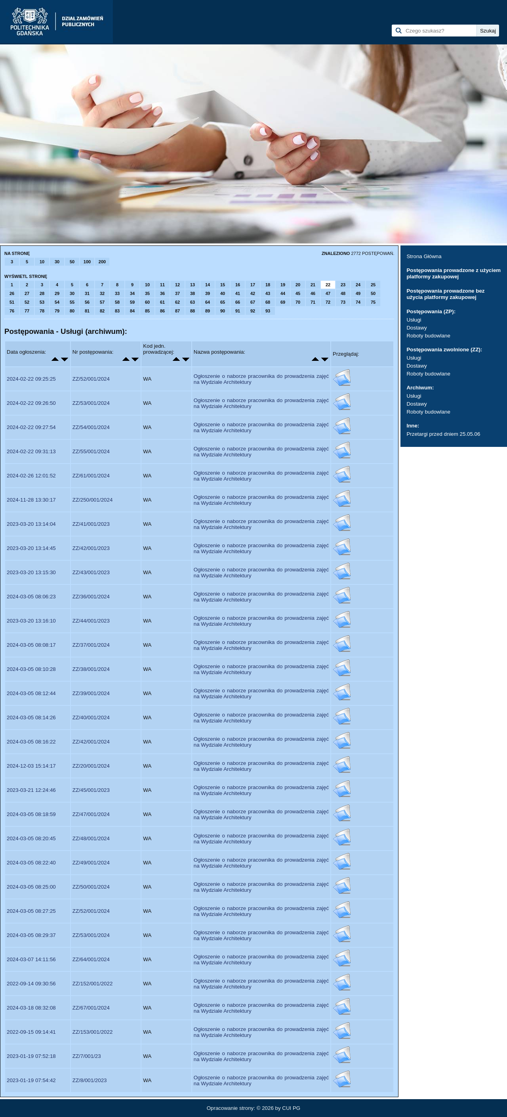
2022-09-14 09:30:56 (31, 984)
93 (267, 310)
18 (267, 284)
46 (313, 293)
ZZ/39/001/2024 (91, 693)
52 (27, 302)
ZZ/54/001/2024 (91, 427)
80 (72, 310)
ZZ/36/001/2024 (91, 597)
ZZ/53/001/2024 (91, 403)
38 (192, 293)
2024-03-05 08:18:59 (31, 814)
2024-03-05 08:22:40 (31, 863)
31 (87, 293)
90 (222, 310)
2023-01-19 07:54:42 (31, 1080)
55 (72, 302)
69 (282, 302)
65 (222, 302)
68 (267, 302)
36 (162, 293)
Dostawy (416, 328)
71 (313, 302)
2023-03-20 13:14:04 (31, 524)
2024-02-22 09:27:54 (31, 427)
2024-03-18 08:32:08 (31, 1008)
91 (237, 310)
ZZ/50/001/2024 (91, 887)
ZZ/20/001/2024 (91, 766)
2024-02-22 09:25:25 (31, 379)
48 (343, 293)
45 (297, 293)
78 (42, 310)
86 (162, 310)
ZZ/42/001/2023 (91, 548)
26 (12, 293)
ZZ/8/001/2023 (89, 1080)
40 (222, 293)
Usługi (413, 320)
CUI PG (291, 1108)
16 (237, 284)
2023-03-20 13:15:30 (31, 572)
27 (27, 293)
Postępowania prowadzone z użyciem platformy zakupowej (453, 273)
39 (207, 293)
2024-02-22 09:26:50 (31, 403)
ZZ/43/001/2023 (91, 572)
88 (192, 310)
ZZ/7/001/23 (86, 1056)
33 (117, 293)
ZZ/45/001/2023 (91, 790)
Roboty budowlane (428, 336)
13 (192, 284)
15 (222, 284)
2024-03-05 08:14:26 (31, 717)
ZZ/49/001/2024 (91, 863)
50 (72, 261)
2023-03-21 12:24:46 (31, 790)
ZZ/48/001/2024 (91, 838)
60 (147, 302)
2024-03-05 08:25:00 (31, 887)
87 (177, 310)
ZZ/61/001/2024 (91, 476)
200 (102, 261)
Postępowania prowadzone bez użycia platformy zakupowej (445, 294)
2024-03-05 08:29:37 (31, 935)
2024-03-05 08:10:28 (31, 669)
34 (132, 293)
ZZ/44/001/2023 (91, 621)
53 (42, 302)
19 (282, 284)
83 (117, 310)
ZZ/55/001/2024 (91, 451)
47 (328, 293)
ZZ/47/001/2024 (91, 814)
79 (57, 310)
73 (343, 302)
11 (162, 284)
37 (177, 293)
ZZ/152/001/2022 (92, 984)
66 (237, 302)
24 (358, 284)
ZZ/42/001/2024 (91, 742)
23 (343, 284)
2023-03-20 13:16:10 (31, 621)
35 (147, 293)
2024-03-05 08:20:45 (31, 838)
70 (297, 302)
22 (328, 284)
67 (252, 302)
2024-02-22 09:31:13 (31, 451)
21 (313, 284)
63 (192, 302)
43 (267, 293)
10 (42, 261)
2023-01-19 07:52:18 (31, 1056)
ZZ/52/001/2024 (91, 379)
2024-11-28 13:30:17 (31, 500)
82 (102, 310)
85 (147, 310)
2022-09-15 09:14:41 (31, 1032)
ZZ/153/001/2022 (92, 1032)
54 (57, 302)
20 (297, 284)
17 (252, 284)
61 (162, 302)
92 (252, 310)
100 (87, 261)
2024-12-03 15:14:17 (31, 766)
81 (87, 310)
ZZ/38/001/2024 (91, 669)
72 (328, 302)
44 (282, 293)
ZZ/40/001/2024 (91, 717)
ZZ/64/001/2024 (91, 959)
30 (57, 261)
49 (358, 293)
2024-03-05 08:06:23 (31, 597)
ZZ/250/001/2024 (92, 500)
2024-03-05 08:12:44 (31, 693)
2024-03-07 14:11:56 (31, 959)
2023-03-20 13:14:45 (31, 548)
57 (102, 302)
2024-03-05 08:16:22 (31, 742)
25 (373, 284)
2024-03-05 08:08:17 (31, 645)
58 (117, 302)
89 (207, 310)
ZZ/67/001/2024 (91, 1008)
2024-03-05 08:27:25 (31, 911)
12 (177, 284)
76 (12, 310)
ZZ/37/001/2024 (91, 645)
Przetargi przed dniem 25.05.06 (443, 434)
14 (207, 284)
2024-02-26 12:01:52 (31, 476)
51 (12, 302)
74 (358, 302)
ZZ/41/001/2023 (91, 524)
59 (132, 302)
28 (42, 293)
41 (237, 293)
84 (132, 310)
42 (252, 293)
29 (57, 293)
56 (87, 302)
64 (207, 302)
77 (27, 310)
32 (102, 293)
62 (177, 302)
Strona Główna (423, 256)
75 (373, 302)
